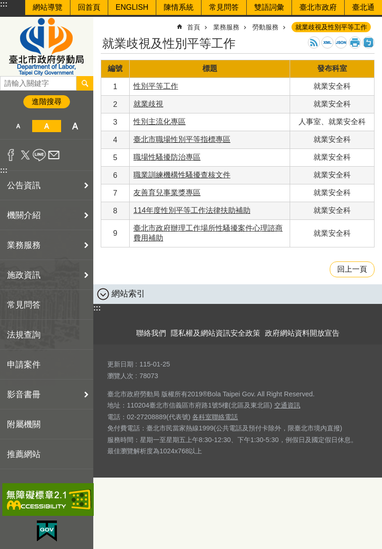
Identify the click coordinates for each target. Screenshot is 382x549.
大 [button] (75, 126)
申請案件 (24, 364)
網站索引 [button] (128, 293)
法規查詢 (24, 334)
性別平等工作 (155, 86)
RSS (314, 42)
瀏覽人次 (120, 376)
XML (327, 42)
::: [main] (107, 23)
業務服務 (226, 27)
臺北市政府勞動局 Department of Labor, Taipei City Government (46, 46)
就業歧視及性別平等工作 (331, 27)
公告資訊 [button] (24, 185)
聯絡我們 (151, 333)
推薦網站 (24, 454)
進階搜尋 (47, 102)
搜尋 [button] (84, 83)
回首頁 (89, 7)
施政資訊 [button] (24, 275)
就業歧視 (148, 104)
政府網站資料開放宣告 (302, 333)
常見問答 (224, 7)
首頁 (193, 27)
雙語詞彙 (269, 7)
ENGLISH (132, 7)
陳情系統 (179, 7)
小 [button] (18, 126)
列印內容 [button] (355, 42)
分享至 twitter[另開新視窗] (25, 155)
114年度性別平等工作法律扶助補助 (191, 210)
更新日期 (120, 364)
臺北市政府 (318, 7)
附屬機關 (24, 424)
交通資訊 (287, 405)
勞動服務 (265, 27)
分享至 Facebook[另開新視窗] (11, 155)
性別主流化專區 (159, 122)
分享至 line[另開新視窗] (39, 155)
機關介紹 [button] (24, 215)
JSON (341, 42)
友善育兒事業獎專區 (167, 193)
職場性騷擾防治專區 (167, 157)
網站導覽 (48, 7)
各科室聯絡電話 (215, 417)
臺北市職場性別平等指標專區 (181, 139)
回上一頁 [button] (352, 269)
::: (3, 4)
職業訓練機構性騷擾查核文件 (181, 175)
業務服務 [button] (24, 245)
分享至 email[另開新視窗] (54, 155)
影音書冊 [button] (24, 394)
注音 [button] (368, 42)
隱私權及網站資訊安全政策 (215, 333)
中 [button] (46, 126)
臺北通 (363, 7)
